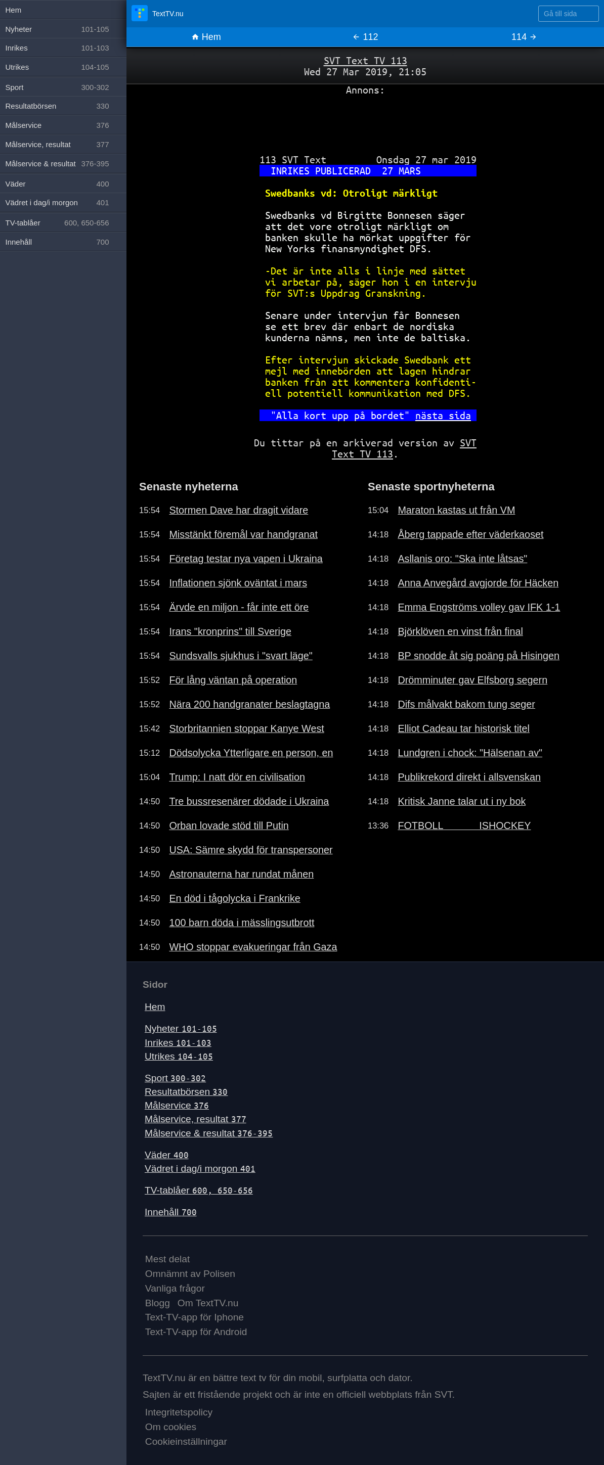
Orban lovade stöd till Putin (228, 825)
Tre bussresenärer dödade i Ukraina (249, 801)
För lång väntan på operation (233, 679)
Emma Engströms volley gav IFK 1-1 (479, 607)
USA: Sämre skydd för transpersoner (250, 849)
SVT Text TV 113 (365, 60)
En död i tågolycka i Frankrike (234, 898)
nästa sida (443, 415)
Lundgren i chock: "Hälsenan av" (470, 752)
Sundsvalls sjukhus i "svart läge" (240, 655)
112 (365, 37)
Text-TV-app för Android (196, 1331)
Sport (175, 1078)
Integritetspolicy (178, 1412)
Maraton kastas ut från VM (456, 510)
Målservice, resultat (195, 1119)
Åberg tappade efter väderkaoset (470, 534)
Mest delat (167, 1259)
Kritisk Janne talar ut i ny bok (462, 801)
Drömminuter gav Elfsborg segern (472, 679)
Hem (206, 37)
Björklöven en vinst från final (460, 631)
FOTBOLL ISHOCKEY (464, 825)
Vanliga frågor (175, 1288)
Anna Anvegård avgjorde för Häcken (478, 582)
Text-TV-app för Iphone (194, 1317)
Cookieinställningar (186, 1441)
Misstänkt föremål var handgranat (243, 534)
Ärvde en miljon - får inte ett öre (239, 607)
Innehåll (171, 1212)
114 (524, 37)
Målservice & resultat (209, 1133)
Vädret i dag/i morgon (200, 1168)
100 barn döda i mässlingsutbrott (241, 922)
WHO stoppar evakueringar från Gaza (253, 946)
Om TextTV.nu (208, 1303)
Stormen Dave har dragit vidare (238, 510)
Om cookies (170, 1427)
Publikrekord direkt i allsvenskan (469, 777)
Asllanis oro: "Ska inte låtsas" (462, 558)
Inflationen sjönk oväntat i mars (238, 582)
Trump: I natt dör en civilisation (237, 777)
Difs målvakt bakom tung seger (466, 704)
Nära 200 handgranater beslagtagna (249, 704)
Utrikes (179, 1056)
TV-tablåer (199, 1190)
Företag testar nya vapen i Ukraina (245, 558)
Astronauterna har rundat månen (241, 874)
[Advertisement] (365, 121)
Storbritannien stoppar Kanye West (246, 728)
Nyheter (181, 1028)
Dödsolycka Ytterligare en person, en (251, 752)
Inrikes (178, 1042)
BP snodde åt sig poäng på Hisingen (478, 655)
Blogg (157, 1303)
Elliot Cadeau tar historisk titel (464, 728)
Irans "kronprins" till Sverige (230, 631)
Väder (167, 1155)
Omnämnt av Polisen (190, 1273)
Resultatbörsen (186, 1091)
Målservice (177, 1105)
